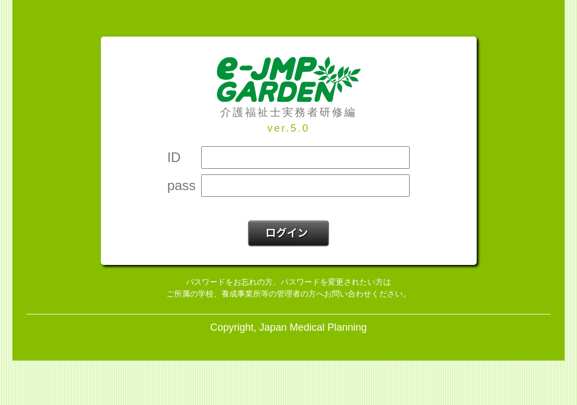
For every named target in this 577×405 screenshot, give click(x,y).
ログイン (288, 233)
